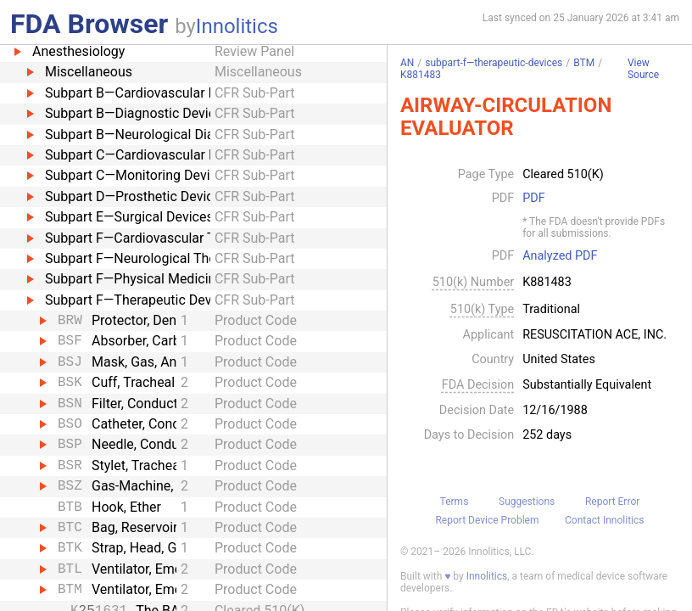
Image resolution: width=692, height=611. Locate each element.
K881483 (420, 75)
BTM (583, 63)
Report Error (612, 501)
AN (407, 63)
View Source (643, 69)
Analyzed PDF (559, 256)
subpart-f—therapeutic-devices (493, 63)
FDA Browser (89, 24)
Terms (454, 501)
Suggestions (527, 501)
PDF (533, 198)
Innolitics (237, 26)
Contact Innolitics (604, 520)
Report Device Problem (487, 520)
